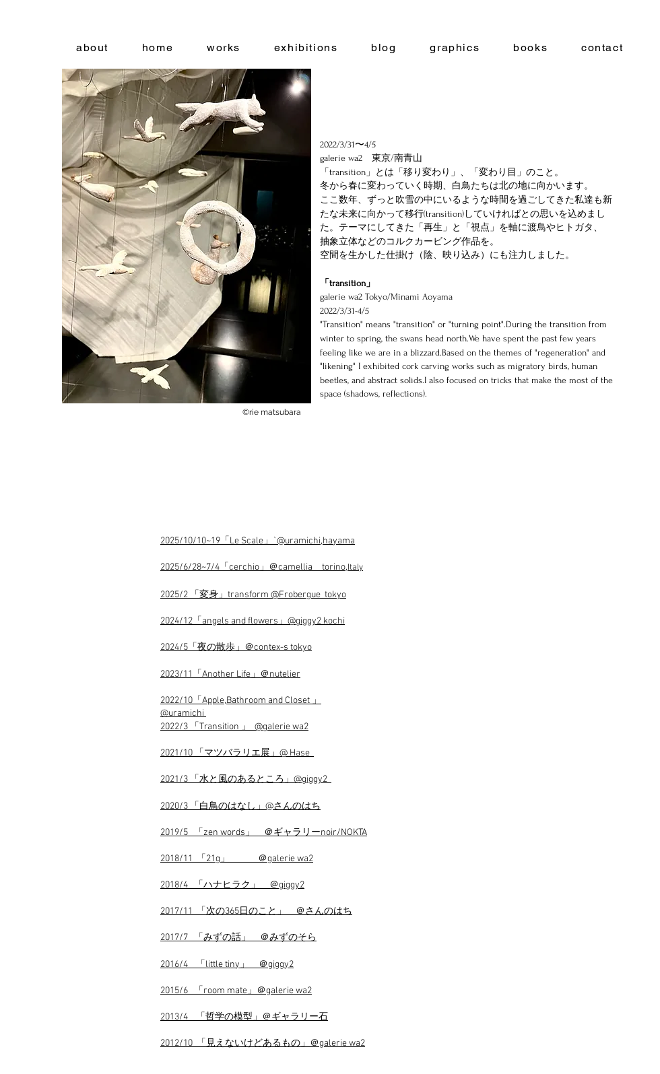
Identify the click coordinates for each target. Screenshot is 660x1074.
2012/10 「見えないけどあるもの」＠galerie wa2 (262, 1043)
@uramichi (183, 713)
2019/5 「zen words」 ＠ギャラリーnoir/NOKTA (263, 832)
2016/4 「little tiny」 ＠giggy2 (227, 964)
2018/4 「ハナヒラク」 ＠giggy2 (232, 885)
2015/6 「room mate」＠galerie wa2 (236, 991)
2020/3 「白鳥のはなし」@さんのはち (240, 806)
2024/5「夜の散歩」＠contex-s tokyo (236, 647)
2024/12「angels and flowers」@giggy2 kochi (252, 621)
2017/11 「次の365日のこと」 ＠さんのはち (256, 911)
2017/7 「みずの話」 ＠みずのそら (238, 937)
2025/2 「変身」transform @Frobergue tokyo (253, 595)
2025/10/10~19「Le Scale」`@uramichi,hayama (257, 541)
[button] (186, 236)
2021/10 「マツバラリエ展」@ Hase (237, 753)
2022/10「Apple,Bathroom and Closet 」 (240, 700)
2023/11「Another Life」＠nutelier (230, 674)
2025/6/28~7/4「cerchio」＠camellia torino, (261, 567)
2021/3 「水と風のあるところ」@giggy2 (245, 779)
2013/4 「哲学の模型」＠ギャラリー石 (244, 1017)
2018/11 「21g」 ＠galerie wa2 (236, 859)
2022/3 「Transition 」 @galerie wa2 (234, 727)
